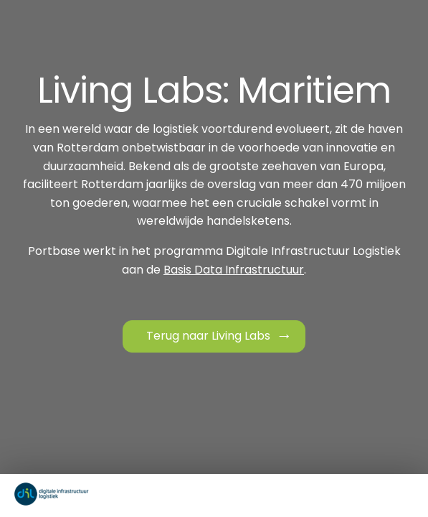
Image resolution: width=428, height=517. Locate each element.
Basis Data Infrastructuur (233, 269)
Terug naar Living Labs (208, 335)
